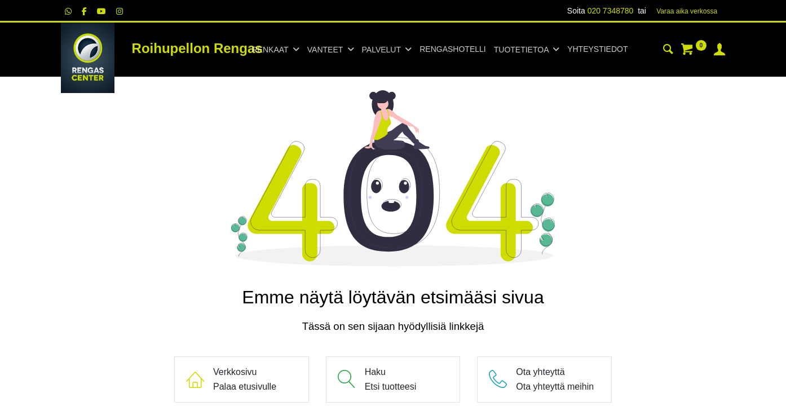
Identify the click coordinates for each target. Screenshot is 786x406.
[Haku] (668, 50)
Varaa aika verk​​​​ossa (686, 11)
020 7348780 (611, 10)
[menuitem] (452, 49)
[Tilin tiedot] (719, 50)
